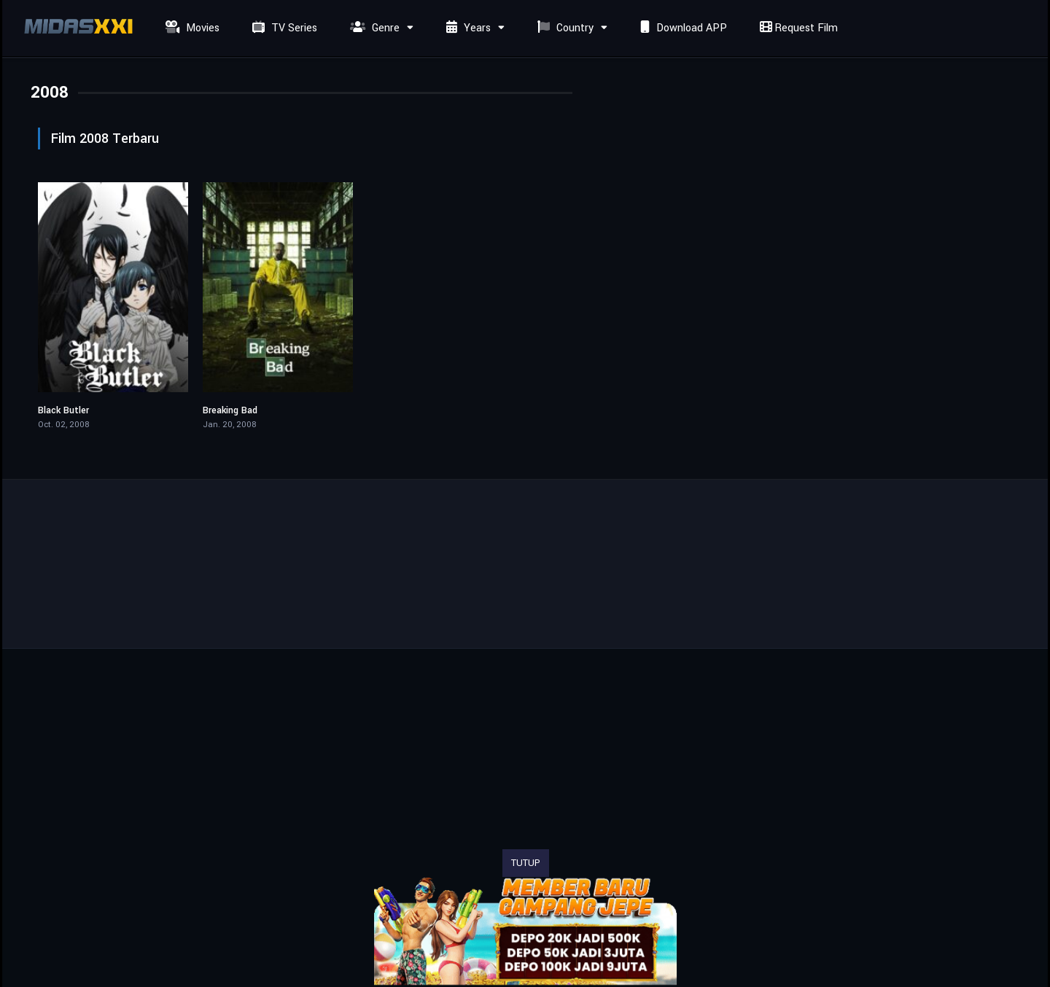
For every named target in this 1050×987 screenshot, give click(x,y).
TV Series (283, 28)
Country (564, 28)
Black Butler (63, 410)
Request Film (797, 28)
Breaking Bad (230, 410)
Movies (190, 28)
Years (467, 28)
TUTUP (525, 863)
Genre (373, 28)
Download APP (682, 28)
